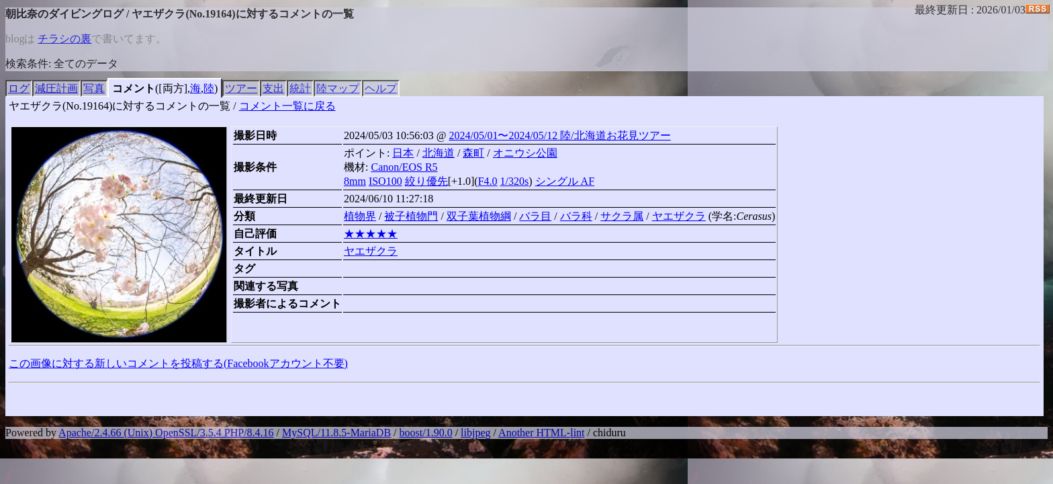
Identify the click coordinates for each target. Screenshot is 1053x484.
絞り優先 (426, 181)
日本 (403, 153)
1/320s (514, 181)
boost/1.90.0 (426, 432)
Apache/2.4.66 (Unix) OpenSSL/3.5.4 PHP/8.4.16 (165, 432)
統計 (300, 88)
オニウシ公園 (525, 153)
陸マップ (337, 88)
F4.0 (488, 181)
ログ (19, 88)
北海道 (438, 153)
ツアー (241, 88)
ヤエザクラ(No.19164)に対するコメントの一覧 (119, 106)
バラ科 (576, 216)
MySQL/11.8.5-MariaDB (336, 432)
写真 (94, 88)
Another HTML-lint (541, 432)
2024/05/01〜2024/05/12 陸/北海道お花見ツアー (560, 135)
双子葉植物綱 (479, 216)
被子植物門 (411, 216)
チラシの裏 (64, 38)
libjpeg (475, 432)
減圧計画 (56, 88)
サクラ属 (621, 216)
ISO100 (385, 181)
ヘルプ (381, 88)
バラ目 (535, 216)
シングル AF (564, 181)
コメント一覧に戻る (287, 106)
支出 (273, 88)
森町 (473, 153)
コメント (133, 88)
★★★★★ (371, 233)
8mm (355, 181)
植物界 (360, 216)
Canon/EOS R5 (404, 167)
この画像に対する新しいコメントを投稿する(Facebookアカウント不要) (178, 363)
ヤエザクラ (679, 216)
